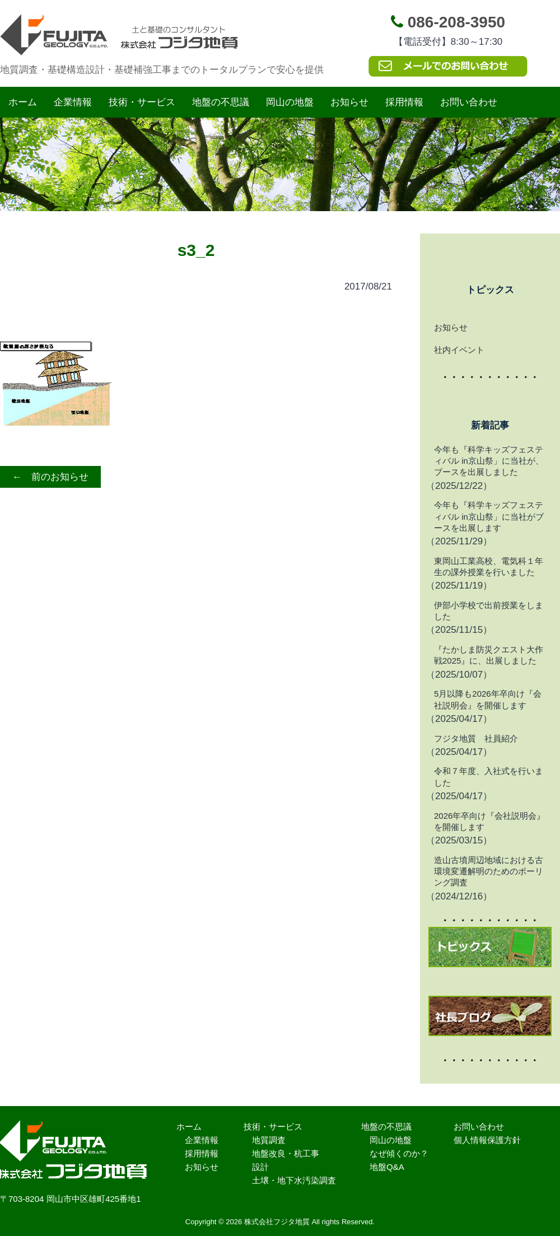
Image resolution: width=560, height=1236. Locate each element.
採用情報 (404, 102)
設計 (260, 1167)
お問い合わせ (468, 102)
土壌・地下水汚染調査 (294, 1180)
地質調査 (269, 1140)
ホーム (22, 102)
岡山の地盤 (290, 102)
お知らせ (349, 102)
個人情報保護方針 (487, 1140)
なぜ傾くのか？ (399, 1153)
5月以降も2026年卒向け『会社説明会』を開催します (488, 699)
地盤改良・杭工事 (285, 1153)
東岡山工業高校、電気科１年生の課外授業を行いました (488, 566)
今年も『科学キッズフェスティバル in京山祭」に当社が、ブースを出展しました (489, 461)
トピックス (490, 289)
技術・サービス (142, 102)
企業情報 (73, 102)
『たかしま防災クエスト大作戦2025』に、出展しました (488, 655)
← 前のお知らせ (50, 477)
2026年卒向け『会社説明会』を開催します (489, 821)
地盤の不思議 (220, 102)
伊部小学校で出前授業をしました (488, 610)
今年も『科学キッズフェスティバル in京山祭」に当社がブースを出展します (489, 516)
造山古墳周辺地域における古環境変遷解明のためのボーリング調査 (488, 871)
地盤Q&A (387, 1167)
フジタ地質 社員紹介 (476, 738)
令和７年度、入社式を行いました (488, 776)
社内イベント (459, 350)
